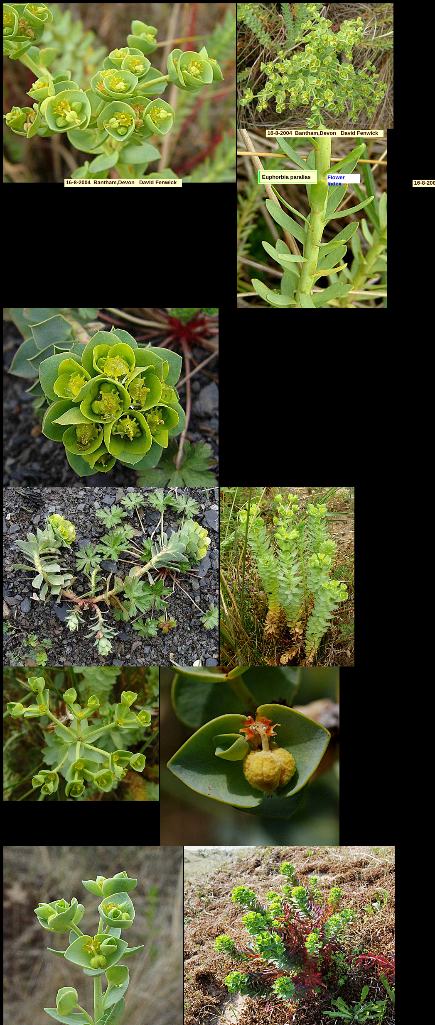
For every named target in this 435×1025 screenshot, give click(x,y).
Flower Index (336, 180)
